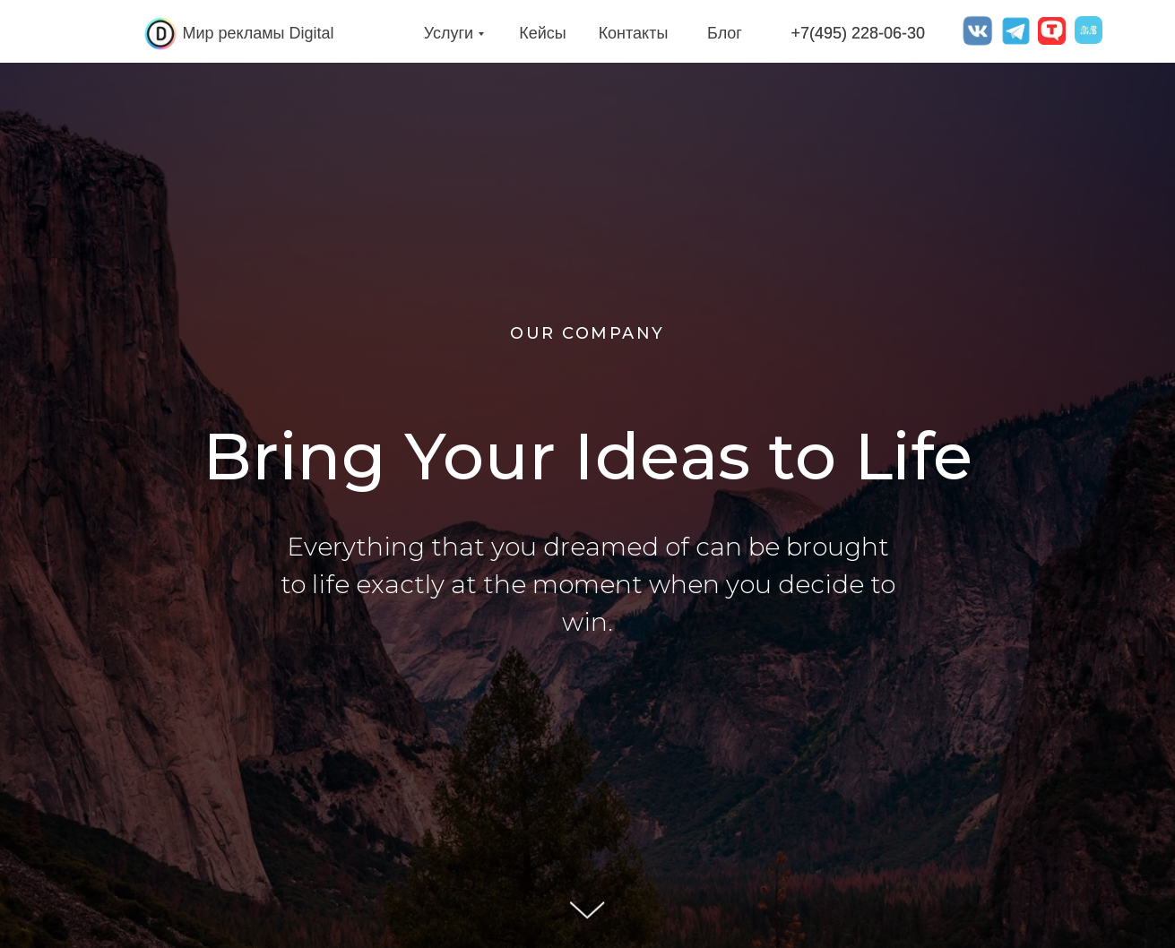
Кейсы (542, 33)
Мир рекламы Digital (258, 33)
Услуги (448, 33)
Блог (724, 33)
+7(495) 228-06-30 (858, 33)
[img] (160, 33)
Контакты (634, 33)
